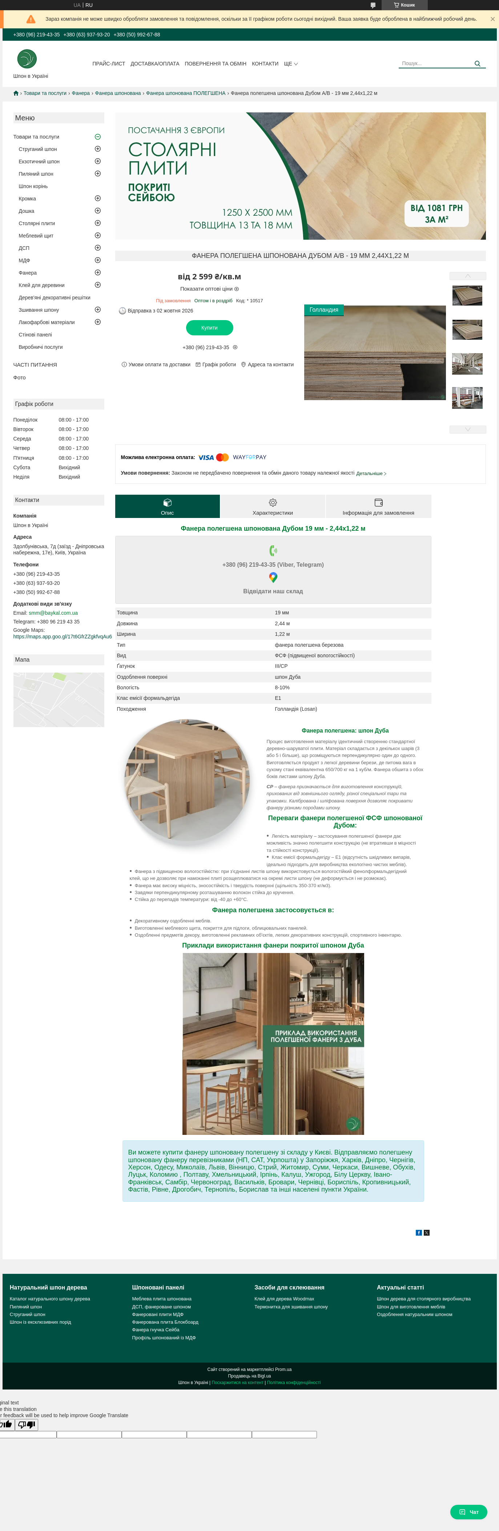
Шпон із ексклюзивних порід (40, 1322)
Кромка (27, 199)
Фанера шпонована (118, 93)
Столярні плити (37, 223)
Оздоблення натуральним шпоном (414, 1314)
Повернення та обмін (216, 64)
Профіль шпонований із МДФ (164, 1337)
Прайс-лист (108, 64)
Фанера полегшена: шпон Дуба (345, 730)
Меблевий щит (36, 236)
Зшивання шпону (39, 310)
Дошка (27, 211)
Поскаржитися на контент (237, 1382)
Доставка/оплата (155, 64)
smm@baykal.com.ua (53, 613)
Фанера (81, 93)
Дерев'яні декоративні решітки (54, 297)
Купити (209, 328)
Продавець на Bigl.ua (249, 1376)
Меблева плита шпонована (162, 1298)
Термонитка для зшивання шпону (291, 1306)
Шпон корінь (33, 186)
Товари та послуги (45, 93)
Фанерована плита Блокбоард (165, 1322)
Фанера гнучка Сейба (156, 1329)
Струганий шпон (38, 149)
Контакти (265, 64)
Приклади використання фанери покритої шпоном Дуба (273, 945)
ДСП (24, 248)
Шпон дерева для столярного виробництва (424, 1298)
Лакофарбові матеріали (47, 322)
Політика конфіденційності (294, 1382)
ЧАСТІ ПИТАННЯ (35, 365)
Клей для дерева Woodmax (284, 1298)
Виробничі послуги (41, 347)
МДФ (24, 260)
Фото (19, 377)
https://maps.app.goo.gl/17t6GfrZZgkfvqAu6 (62, 636)
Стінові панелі (35, 335)
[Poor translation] (26, 1425)
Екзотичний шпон (39, 161)
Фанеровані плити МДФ (158, 1314)
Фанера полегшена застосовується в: (273, 910)
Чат (469, 1512)
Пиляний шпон (36, 174)
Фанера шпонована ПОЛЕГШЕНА (186, 93)
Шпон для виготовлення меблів (411, 1306)
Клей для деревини (42, 285)
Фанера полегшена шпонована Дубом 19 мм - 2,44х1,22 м (273, 528)
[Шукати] (478, 63)
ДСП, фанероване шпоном (161, 1306)
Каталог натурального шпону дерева (50, 1298)
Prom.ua (283, 1369)
